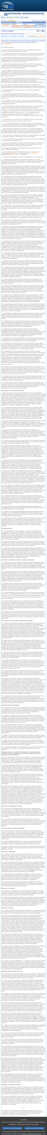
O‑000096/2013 (14, 154)
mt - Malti (32, 13)
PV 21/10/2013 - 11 (16, 25)
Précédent (11, 17)
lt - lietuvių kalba (28, 13)
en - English (17, 13)
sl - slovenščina (43, 13)
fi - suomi (5, 15)
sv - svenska (6, 15)
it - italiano (25, 13)
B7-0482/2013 (5, 25)
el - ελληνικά (16, 13)
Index (4, 17)
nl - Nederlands (34, 13)
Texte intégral (25, 17)
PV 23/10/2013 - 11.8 (29, 25)
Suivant (16, 17)
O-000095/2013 (34, 153)
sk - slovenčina (41, 13)
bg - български (5, 13)
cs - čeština (8, 13)
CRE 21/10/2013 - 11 (17, 26)
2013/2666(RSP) (11, 20)
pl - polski (36, 13)
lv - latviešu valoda (27, 13)
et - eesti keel (14, 13)
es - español (6, 13)
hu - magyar (30, 13)
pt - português (38, 13)
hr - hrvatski (23, 13)
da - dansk (10, 13)
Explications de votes (29, 26)
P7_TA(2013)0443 (41, 25)
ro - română (39, 13)
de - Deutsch (12, 13)
